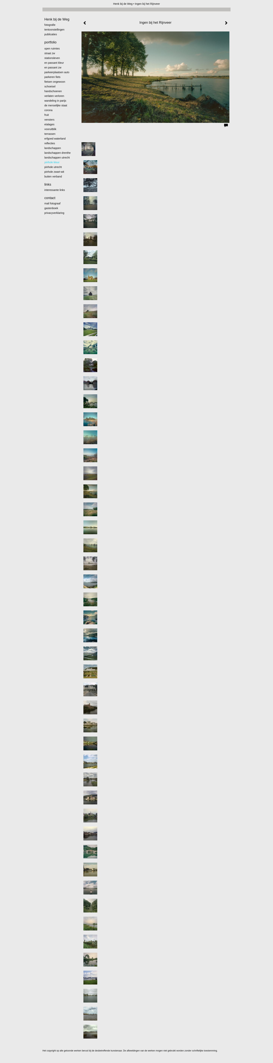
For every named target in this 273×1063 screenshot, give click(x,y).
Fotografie (49, 24)
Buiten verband (53, 176)
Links (47, 184)
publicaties (50, 34)
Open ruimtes (52, 48)
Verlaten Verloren (54, 95)
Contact (49, 198)
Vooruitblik (50, 129)
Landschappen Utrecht (57, 157)
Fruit (46, 114)
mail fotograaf (52, 203)
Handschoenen (53, 91)
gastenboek (51, 208)
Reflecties (49, 143)
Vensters (49, 119)
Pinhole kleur (51, 162)
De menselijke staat (55, 105)
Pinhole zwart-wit (54, 171)
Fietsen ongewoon (54, 81)
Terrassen (49, 133)
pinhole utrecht (53, 167)
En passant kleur (54, 62)
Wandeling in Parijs (55, 100)
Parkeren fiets (52, 76)
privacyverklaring (54, 212)
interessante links (54, 189)
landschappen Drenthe (57, 152)
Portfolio (50, 42)
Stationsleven (52, 58)
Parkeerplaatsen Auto (56, 72)
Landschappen (52, 148)
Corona (48, 110)
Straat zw (49, 53)
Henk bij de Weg (123, 3)
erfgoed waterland (55, 138)
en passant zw (52, 67)
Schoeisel (49, 86)
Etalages (49, 124)
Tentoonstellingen (54, 29)
